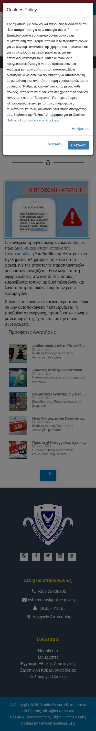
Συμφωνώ (79, 145)
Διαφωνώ (55, 144)
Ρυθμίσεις (80, 128)
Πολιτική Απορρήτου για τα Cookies (32, 120)
